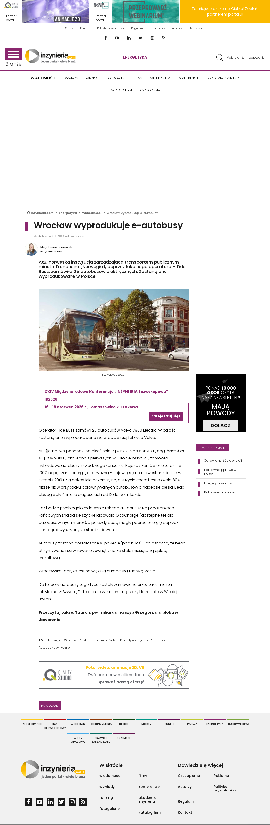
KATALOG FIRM (121, 90)
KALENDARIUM (159, 78)
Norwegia (55, 640)
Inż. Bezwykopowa (55, 726)
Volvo (113, 640)
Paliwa (192, 724)
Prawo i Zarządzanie (100, 740)
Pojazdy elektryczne (134, 640)
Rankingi (92, 78)
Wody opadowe (78, 740)
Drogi (123, 724)
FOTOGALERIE (117, 78)
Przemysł (124, 738)
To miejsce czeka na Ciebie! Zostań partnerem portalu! (225, 11)
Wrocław (70, 640)
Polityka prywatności (110, 28)
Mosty (146, 724)
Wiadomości (43, 78)
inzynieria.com (51, 251)
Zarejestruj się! (165, 416)
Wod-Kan (78, 724)
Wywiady (71, 78)
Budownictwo (238, 724)
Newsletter (197, 28)
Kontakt (85, 28)
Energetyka (135, 57)
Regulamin (138, 28)
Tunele (169, 724)
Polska (83, 640)
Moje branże (235, 57)
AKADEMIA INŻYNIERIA (223, 78)
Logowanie (257, 57)
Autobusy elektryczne (54, 648)
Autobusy (158, 640)
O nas (69, 28)
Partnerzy (159, 28)
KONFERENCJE (189, 78)
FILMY (138, 78)
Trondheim (99, 640)
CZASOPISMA (150, 90)
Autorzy (177, 28)
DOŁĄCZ (221, 425)
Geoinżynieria (101, 724)
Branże (13, 57)
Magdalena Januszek (56, 247)
